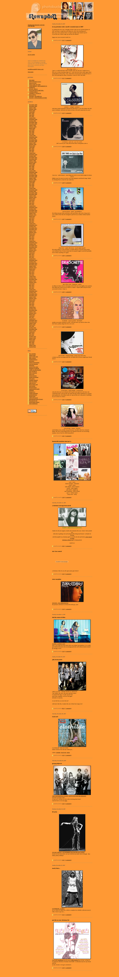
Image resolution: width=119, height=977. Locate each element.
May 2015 (31, 285)
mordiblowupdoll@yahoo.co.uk (35, 69)
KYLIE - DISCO (33, 89)
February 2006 (32, 126)
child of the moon (33, 397)
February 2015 (32, 282)
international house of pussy (36, 399)
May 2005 (31, 113)
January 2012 (32, 231)
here (66, 800)
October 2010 (32, 209)
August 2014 (32, 276)
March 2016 (32, 300)
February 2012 (32, 232)
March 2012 (32, 234)
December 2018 (33, 329)
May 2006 (31, 131)
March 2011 (32, 216)
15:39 (63, 609)
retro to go (31, 374)
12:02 (63, 399)
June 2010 (31, 203)
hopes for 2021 (33, 83)
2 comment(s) (68, 113)
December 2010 (33, 212)
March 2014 (32, 269)
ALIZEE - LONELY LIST (58, 643)
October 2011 (32, 226)
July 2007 (31, 151)
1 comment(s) (68, 292)
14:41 (63, 860)
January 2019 (32, 330)
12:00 (63, 497)
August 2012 (32, 241)
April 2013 (32, 253)
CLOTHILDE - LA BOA (58, 908)
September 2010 (33, 207)
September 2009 (33, 190)
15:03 (63, 803)
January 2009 (32, 178)
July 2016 (31, 305)
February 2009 (32, 179)
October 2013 (32, 261)
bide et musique (33, 372)
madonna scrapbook (34, 368)
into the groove (33, 387)
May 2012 (31, 236)
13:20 (63, 651)
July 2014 (31, 275)
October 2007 (32, 156)
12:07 (63, 219)
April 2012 (32, 235)
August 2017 (32, 319)
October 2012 (32, 244)
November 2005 (33, 122)
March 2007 (32, 145)
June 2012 (31, 238)
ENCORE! (32, 80)
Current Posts (32, 346)
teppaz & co (32, 392)
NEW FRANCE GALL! (35, 81)
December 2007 (33, 159)
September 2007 (33, 154)
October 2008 (32, 173)
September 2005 (33, 119)
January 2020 (32, 338)
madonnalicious (33, 394)
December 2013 (33, 264)
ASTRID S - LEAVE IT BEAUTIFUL (35, 94)
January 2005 (32, 107)
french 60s (63, 752)
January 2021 (32, 345)
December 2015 (33, 295)
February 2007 (32, 144)
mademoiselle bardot (34, 389)
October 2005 (32, 121)
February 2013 (32, 250)
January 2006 (32, 125)
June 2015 (31, 286)
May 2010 (31, 201)
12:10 (63, 113)
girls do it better (33, 381)
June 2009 (31, 185)
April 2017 (32, 316)
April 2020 (32, 341)
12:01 (63, 436)
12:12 (63, 40)
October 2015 (32, 292)
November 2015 (33, 294)
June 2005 (31, 115)
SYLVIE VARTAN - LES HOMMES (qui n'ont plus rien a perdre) (68, 852)
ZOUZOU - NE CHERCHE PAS (60, 603)
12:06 (63, 255)
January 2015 (32, 280)
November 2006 (33, 140)
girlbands (31, 390)
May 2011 (31, 219)
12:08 (63, 182)
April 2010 (32, 200)
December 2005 (33, 123)
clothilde (58, 752)
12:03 (63, 361)
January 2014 (32, 266)
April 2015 (32, 283)
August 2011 (32, 223)
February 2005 (32, 109)
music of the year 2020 (34, 84)
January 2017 (32, 311)
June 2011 (31, 220)
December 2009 (33, 194)
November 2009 (33, 192)
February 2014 (32, 267)
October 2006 (32, 138)
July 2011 (31, 222)
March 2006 (32, 128)
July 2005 (31, 116)
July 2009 (31, 187)
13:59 (63, 967)
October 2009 (32, 191)
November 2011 (33, 228)
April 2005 (32, 112)
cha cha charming (33, 364)
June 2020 (31, 344)
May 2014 (31, 272)
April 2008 (32, 165)
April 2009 (32, 182)
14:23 (63, 755)
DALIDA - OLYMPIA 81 (35, 96)
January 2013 (32, 248)
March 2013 (32, 251)
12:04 (63, 327)
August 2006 (32, 135)
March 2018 (32, 324)
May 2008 (31, 166)
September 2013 (33, 260)
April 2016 (32, 301)
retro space (32, 378)
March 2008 (32, 163)
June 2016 (31, 304)
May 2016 (31, 302)
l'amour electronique (34, 362)
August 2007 (32, 153)
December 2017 (33, 322)
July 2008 (31, 169)
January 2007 (32, 143)
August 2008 (32, 170)
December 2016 (33, 310)
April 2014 (32, 270)
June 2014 (31, 273)
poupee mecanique (33, 377)
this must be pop (33, 400)
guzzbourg (60, 960)
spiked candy (32, 355)
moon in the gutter (33, 367)
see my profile (31, 54)
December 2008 (33, 176)
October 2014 (32, 278)
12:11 (63, 78)
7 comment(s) (68, 708)
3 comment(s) (68, 546)
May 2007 (31, 148)
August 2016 (32, 307)
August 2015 (32, 289)
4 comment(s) (68, 40)
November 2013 (33, 263)
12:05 (63, 292)
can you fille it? (33, 371)
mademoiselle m (33, 359)
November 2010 (33, 210)
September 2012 (33, 242)
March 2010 (32, 198)
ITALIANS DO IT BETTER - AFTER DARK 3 (36, 91)
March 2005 (32, 110)
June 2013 (31, 256)
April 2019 (32, 332)
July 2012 (31, 239)
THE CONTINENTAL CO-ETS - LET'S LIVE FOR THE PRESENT (69, 796)
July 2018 (31, 326)
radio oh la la (32, 383)
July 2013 (31, 257)
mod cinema (32, 386)
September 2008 (33, 172)
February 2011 (32, 214)
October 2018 (32, 327)
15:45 (63, 574)
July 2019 (31, 335)
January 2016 (32, 297)
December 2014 (33, 279)
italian (68, 752)
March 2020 (32, 339)
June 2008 (31, 168)
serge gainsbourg (33, 403)
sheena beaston (33, 375)
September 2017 (33, 320)
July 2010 (31, 204)
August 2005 (32, 118)
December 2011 (33, 229)
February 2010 (32, 197)
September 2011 (33, 225)
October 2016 (32, 308)
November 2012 (33, 245)
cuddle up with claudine (35, 370)
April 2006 (32, 129)
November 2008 (33, 175)
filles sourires (32, 358)
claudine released (33, 380)
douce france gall (33, 384)
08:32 (63, 708)
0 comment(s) (68, 78)
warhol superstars (33, 393)
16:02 (63, 546)
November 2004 (33, 104)
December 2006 (33, 141)
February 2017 (32, 313)
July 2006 (31, 134)
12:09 (63, 146)
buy (57, 648)
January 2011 (32, 213)
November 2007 (33, 157)
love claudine (32, 353)
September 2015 (33, 291)
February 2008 (32, 162)
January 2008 (32, 160)
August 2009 (32, 188)
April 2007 (32, 147)
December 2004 (33, 106)
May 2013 (31, 254)
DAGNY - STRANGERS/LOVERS (38, 97)
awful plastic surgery (34, 402)
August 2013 (32, 258)
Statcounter (30, 72)
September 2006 (33, 137)
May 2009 (31, 184)
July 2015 (31, 288)
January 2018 (32, 323)
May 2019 (31, 333)
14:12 (63, 914)
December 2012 (33, 247)
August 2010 (32, 206)
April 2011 (32, 217)
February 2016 (32, 298)
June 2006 (31, 132)
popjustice (31, 361)
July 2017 (31, 317)
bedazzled (31, 365)
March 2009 (32, 181)
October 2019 (32, 336)
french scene (32, 396)
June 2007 (31, 150)
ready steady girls (33, 356)
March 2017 (32, 314)
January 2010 (32, 195)
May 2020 (31, 342)
